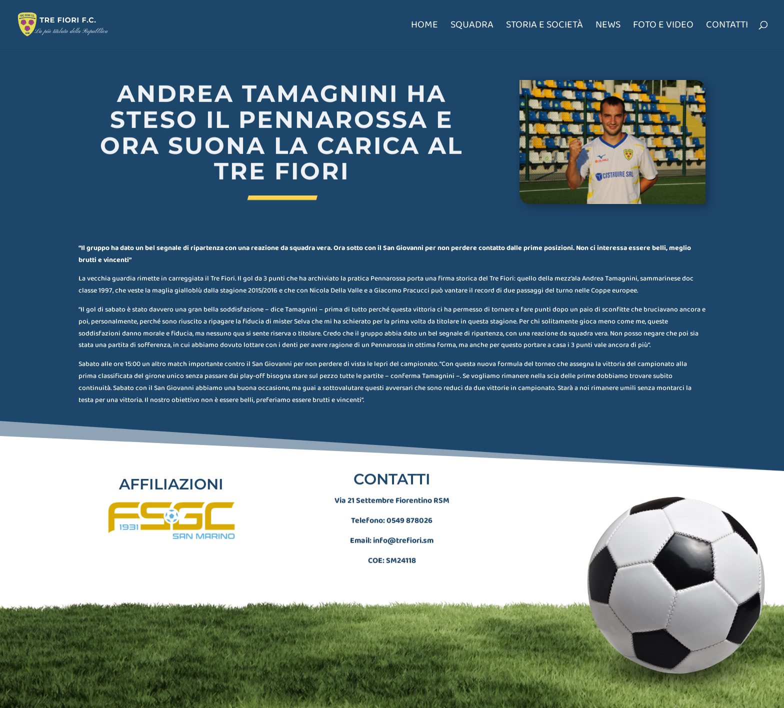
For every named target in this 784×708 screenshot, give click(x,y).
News (608, 26)
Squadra (472, 26)
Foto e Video (663, 26)
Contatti (727, 26)
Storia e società (544, 26)
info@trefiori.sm (403, 532)
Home (424, 26)
